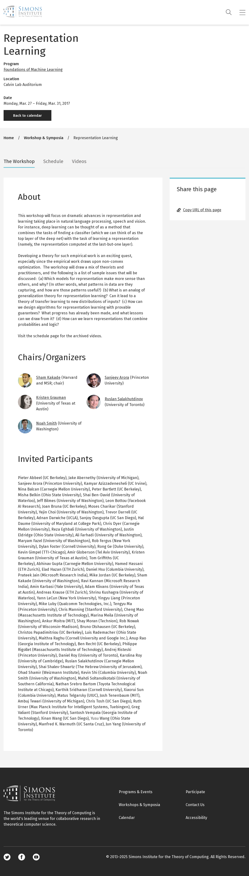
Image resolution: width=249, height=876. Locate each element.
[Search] (229, 12)
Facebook (21, 857)
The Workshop (19, 161)
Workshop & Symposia (43, 138)
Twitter (7, 857)
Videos (79, 161)
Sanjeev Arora (117, 377)
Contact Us (195, 804)
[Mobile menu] (242, 12)
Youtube (36, 857)
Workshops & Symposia (139, 804)
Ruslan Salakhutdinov (124, 399)
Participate (195, 792)
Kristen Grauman (51, 397)
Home (9, 138)
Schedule (53, 161)
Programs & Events (135, 792)
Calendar (127, 817)
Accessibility (196, 817)
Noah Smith (46, 423)
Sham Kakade (48, 377)
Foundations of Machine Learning (33, 69)
